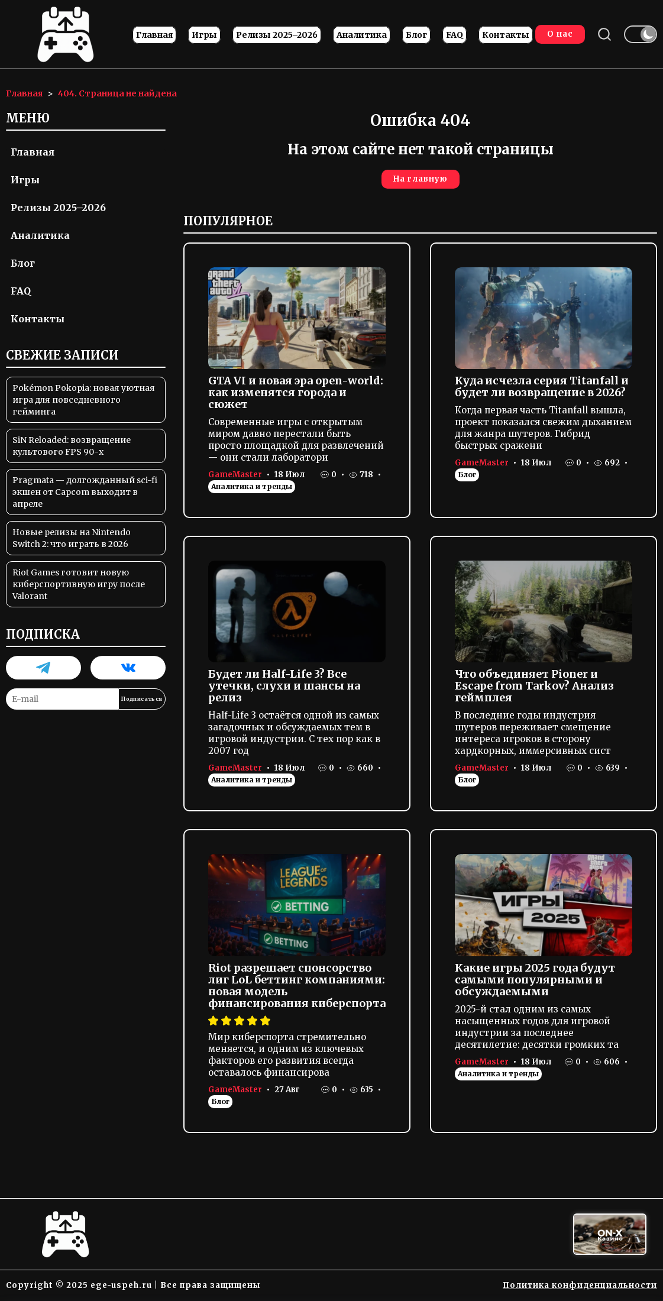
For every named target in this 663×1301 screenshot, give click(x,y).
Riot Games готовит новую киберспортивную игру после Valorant (78, 584)
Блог (416, 35)
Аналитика (362, 35)
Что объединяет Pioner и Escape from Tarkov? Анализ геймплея (534, 685)
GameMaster (235, 475)
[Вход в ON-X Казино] (609, 1234)
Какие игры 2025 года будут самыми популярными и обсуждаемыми (535, 979)
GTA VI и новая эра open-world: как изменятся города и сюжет (295, 392)
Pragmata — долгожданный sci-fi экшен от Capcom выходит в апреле (84, 492)
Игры (204, 35)
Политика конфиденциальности (580, 1285)
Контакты (505, 35)
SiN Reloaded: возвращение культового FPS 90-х (71, 446)
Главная (154, 35)
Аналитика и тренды (251, 486)
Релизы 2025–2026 (277, 35)
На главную (420, 179)
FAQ (454, 35)
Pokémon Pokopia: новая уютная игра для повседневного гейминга (83, 400)
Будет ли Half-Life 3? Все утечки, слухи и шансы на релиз (284, 685)
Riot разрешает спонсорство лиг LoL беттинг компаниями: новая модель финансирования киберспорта (297, 985)
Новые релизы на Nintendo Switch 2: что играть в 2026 (71, 538)
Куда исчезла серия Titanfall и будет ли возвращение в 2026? (542, 386)
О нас (560, 34)
